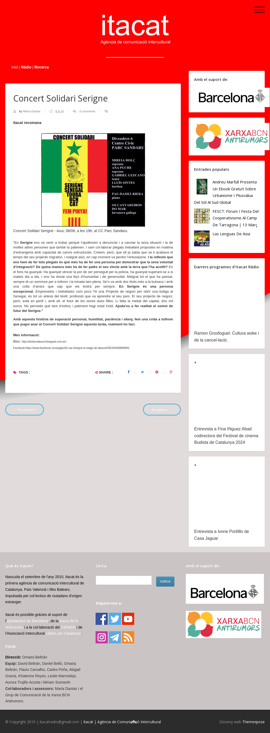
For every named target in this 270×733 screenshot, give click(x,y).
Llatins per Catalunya (63, 633)
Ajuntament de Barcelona (27, 621)
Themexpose (253, 721)
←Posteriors (24, 409)
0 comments (87, 111)
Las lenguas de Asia (231, 233)
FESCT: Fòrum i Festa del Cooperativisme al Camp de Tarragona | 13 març (236, 218)
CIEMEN (68, 627)
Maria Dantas (32, 111)
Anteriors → (162, 409)
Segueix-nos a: (109, 603)
